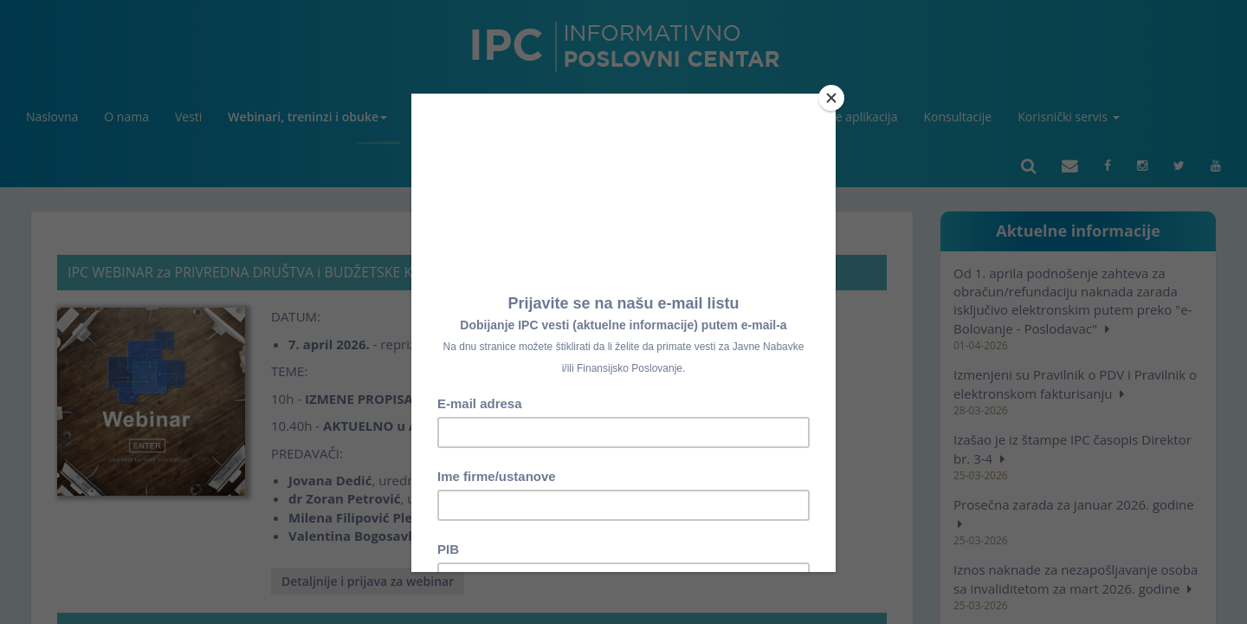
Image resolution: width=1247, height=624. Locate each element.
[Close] (831, 98)
